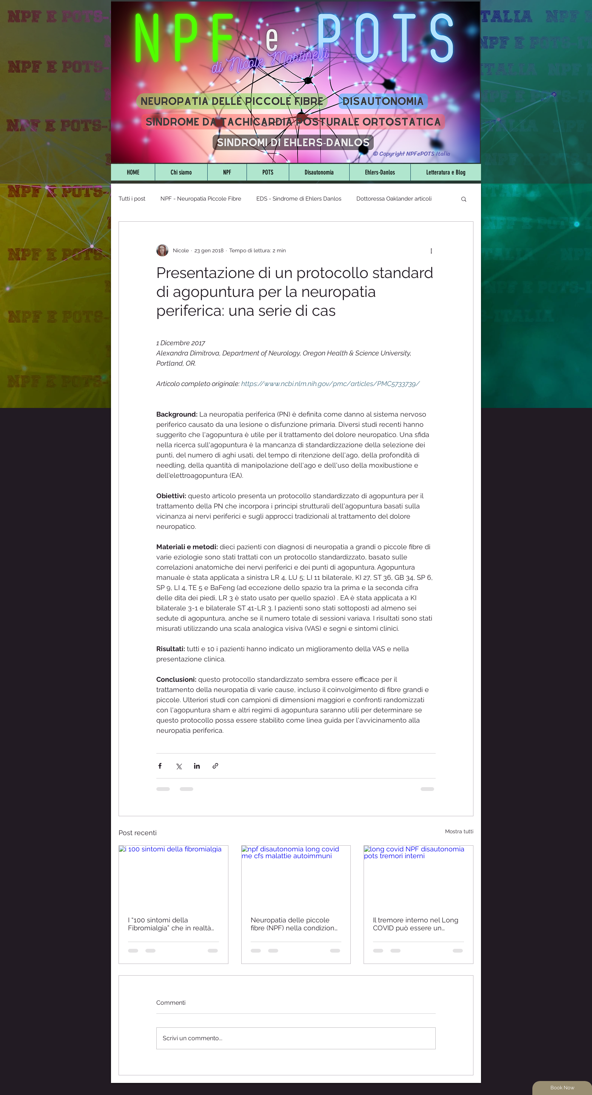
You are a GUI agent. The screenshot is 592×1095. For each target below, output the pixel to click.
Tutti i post (132, 198)
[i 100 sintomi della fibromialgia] (173, 876)
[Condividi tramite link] (215, 765)
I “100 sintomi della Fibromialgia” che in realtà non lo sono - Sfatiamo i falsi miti (169, 924)
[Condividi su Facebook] (159, 765)
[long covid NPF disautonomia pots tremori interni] (418, 876)
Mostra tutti (459, 831)
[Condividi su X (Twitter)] (178, 765)
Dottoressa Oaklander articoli (394, 198)
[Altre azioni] (431, 250)
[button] (463, 199)
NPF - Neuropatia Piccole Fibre (200, 198)
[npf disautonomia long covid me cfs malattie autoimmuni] (296, 876)
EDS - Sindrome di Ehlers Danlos (298, 198)
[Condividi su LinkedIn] (196, 765)
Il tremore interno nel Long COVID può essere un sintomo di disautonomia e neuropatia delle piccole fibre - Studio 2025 (415, 924)
